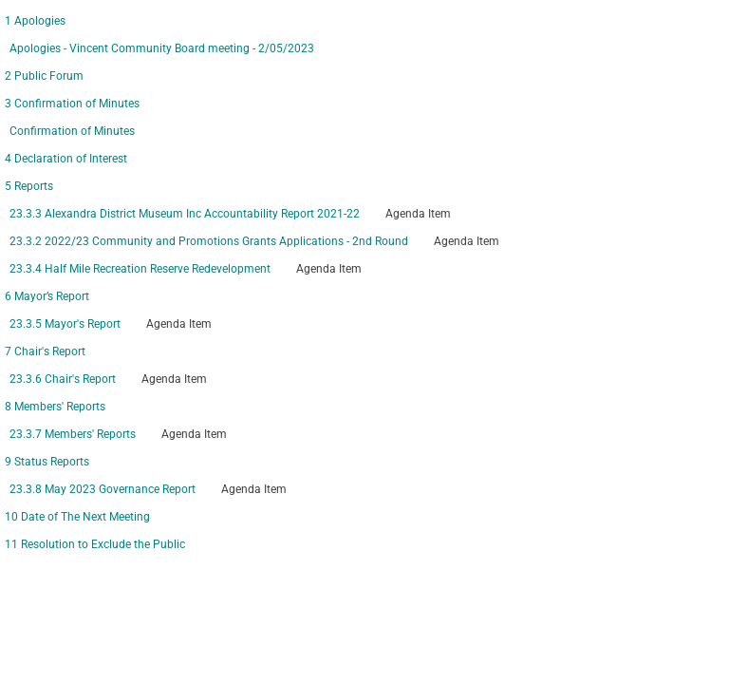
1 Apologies (35, 21)
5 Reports (29, 186)
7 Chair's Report (45, 351)
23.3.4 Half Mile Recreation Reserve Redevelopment (140, 269)
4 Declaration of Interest (66, 158)
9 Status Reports (47, 461)
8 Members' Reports (55, 406)
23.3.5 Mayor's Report (65, 324)
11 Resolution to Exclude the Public (95, 544)
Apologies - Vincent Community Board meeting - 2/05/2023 (161, 48)
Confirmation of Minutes (72, 131)
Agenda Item (418, 213)
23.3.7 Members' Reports (72, 434)
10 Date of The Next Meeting (77, 516)
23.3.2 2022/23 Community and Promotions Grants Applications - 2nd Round (208, 241)
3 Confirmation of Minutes (72, 103)
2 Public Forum (44, 76)
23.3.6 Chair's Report (62, 379)
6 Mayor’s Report (47, 296)
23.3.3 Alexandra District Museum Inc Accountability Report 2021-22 (184, 213)
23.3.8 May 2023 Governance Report (102, 489)
